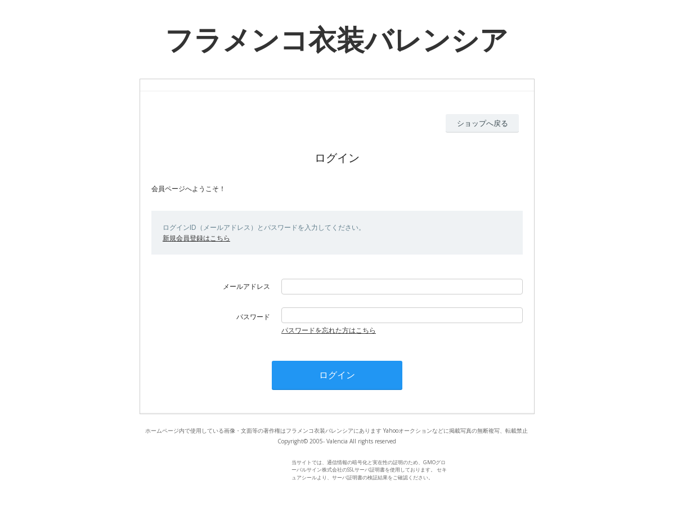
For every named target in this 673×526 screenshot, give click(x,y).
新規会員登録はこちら (196, 238)
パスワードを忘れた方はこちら (328, 330)
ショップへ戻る (482, 123)
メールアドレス (246, 286)
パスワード (253, 316)
